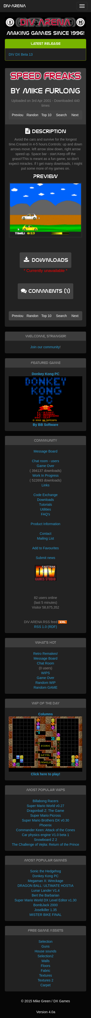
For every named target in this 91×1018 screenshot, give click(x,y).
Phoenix (45, 825)
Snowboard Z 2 (45, 840)
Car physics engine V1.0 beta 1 (45, 835)
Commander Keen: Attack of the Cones (45, 830)
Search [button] (61, 115)
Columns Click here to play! (46, 744)
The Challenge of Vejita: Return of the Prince (45, 844)
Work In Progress (46, 475)
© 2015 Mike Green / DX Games (45, 1001)
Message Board (45, 451)
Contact (45, 533)
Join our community (45, 347)
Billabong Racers (45, 801)
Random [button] (32, 115)
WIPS (45, 673)
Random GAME (45, 687)
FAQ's (45, 514)
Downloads (45, 500)
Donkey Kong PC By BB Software (46, 399)
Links (45, 485)
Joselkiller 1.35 (45, 910)
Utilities (45, 509)
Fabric (45, 971)
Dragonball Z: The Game (45, 811)
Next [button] (75, 115)
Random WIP (45, 683)
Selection (46, 941)
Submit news (45, 558)
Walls (45, 961)
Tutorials (45, 504)
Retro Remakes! (45, 654)
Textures (45, 975)
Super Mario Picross (45, 815)
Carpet (45, 985)
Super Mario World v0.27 (45, 806)
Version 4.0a (45, 1012)
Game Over (45, 466)
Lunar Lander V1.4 (46, 890)
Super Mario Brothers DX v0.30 (45, 820)
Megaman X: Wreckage (45, 881)
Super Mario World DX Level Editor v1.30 (46, 900)
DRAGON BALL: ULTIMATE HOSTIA (45, 886)
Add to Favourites (45, 548)
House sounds (46, 951)
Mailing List (45, 538)
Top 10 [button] (46, 115)
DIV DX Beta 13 (21, 54)
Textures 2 (45, 980)
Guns (45, 946)
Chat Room (45, 663)
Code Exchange (45, 495)
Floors (45, 966)
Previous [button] (18, 115)
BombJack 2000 (45, 905)
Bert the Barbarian (45, 895)
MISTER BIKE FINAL (45, 915)
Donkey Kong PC (45, 876)
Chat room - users (45, 461)
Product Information (45, 524)
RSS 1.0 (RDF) (45, 627)
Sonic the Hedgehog (45, 871)
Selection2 (45, 956)
